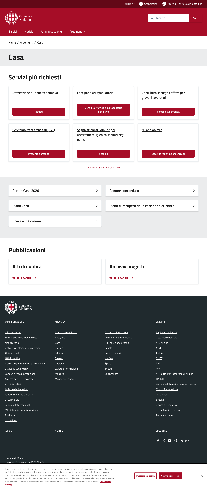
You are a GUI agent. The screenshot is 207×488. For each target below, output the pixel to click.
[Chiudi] (201, 475)
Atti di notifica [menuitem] (12, 358)
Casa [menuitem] (57, 343)
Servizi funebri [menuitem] (113, 353)
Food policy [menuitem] (11, 415)
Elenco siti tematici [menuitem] (166, 405)
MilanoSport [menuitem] (162, 394)
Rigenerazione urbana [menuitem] (117, 343)
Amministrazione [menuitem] (51, 31)
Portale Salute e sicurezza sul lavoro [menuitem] (176, 384)
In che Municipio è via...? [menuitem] (169, 410)
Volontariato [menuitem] (111, 374)
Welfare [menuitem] (109, 358)
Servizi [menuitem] (13, 31)
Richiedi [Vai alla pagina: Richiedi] (38, 112)
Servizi (8, 430)
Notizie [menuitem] (29, 31)
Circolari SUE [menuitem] (12, 400)
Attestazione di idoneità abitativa (35, 92)
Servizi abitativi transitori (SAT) (33, 130)
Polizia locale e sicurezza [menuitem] (118, 337)
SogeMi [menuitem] (160, 400)
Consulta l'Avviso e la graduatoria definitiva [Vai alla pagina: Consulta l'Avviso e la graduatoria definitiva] (103, 110)
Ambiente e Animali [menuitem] (66, 332)
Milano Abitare (152, 130)
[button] (130, 4)
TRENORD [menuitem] (161, 379)
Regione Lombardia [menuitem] (166, 332)
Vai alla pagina (118, 278)
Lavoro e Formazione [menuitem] (66, 369)
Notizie (59, 430)
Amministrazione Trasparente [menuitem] (21, 337)
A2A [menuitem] (158, 363)
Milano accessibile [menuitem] (65, 379)
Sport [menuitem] (108, 363)
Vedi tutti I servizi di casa (101, 167)
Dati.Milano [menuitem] (11, 420)
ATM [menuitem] (158, 348)
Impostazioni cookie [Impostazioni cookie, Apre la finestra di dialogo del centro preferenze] (145, 475)
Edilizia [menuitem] (59, 353)
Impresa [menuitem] (59, 363)
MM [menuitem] (158, 369)
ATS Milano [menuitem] (162, 343)
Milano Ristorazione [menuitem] (167, 389)
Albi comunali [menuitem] (12, 353)
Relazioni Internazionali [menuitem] (17, 405)
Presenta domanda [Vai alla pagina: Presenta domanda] (38, 154)
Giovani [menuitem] (59, 358)
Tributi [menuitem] (108, 369)
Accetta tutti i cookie (170, 475)
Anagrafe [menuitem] (60, 337)
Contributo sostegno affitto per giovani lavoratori (163, 95)
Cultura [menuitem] (59, 348)
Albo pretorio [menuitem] (12, 343)
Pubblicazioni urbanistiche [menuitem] (19, 394)
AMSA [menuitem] (159, 353)
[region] (103, 476)
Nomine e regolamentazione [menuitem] (20, 374)
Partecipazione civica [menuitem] (116, 332)
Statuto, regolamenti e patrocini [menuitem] (22, 348)
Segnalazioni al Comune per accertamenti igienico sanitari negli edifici (101, 135)
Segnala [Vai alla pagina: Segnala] (103, 154)
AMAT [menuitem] (159, 358)
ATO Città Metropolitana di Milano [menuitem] (174, 374)
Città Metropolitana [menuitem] (166, 337)
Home (12, 42)
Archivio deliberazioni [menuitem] (16, 389)
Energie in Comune (26, 221)
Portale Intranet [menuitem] (165, 415)
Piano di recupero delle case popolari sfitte (141, 206)
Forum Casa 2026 (25, 190)
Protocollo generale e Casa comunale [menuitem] (25, 363)
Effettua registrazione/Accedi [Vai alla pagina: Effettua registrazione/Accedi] (168, 154)
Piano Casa (20, 206)
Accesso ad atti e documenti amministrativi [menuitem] (20, 381)
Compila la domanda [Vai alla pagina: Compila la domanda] (168, 112)
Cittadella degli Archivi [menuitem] (17, 369)
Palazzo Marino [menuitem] (13, 332)
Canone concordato (124, 190)
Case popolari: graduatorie (95, 92)
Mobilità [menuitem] (59, 374)
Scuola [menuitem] (108, 348)
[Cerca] (195, 18)
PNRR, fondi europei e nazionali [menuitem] (22, 410)
